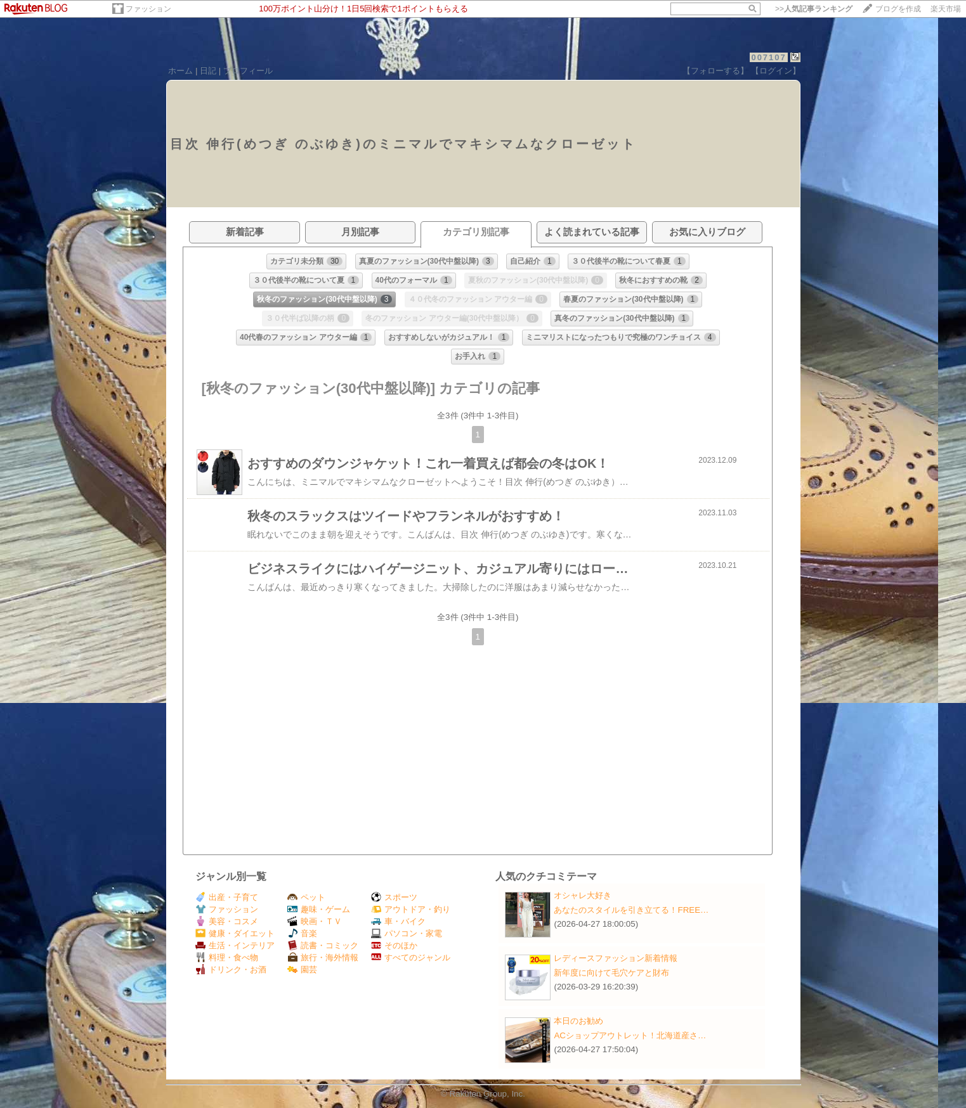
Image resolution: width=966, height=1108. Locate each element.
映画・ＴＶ (314, 921)
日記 (208, 70)
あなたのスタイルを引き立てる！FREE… (631, 910)
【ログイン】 (775, 70)
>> (813, 8)
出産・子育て (226, 897)
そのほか (394, 945)
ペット (306, 897)
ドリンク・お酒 (230, 969)
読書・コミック (322, 945)
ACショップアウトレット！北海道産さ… (630, 1035)
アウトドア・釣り (410, 909)
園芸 (302, 969)
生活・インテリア (235, 945)
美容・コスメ (226, 921)
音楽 (302, 933)
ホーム (180, 70)
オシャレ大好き (582, 895)
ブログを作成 (898, 8)
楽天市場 (945, 8)
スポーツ (394, 897)
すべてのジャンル (410, 957)
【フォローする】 (715, 70)
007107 (768, 57)
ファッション (148, 8)
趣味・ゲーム (318, 909)
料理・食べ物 (226, 957)
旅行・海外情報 (322, 957)
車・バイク (398, 921)
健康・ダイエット (235, 933)
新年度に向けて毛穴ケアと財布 (611, 972)
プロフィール (248, 70)
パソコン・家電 (406, 933)
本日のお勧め (578, 1021)
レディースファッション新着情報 (615, 958)
